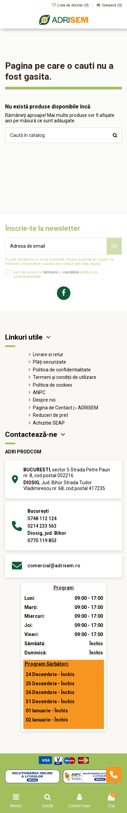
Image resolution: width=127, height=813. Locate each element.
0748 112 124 (42, 518)
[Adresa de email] (56, 246)
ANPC (39, 392)
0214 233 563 (42, 526)
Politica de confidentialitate (62, 369)
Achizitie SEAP (49, 423)
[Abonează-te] (114, 246)
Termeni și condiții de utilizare (64, 377)
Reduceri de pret (50, 415)
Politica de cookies (52, 385)
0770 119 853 (42, 540)
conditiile (71, 272)
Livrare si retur (48, 354)
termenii (50, 272)
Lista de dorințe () (71, 5)
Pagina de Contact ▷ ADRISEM (65, 407)
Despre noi (44, 400)
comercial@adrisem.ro (53, 565)
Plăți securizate (49, 362)
